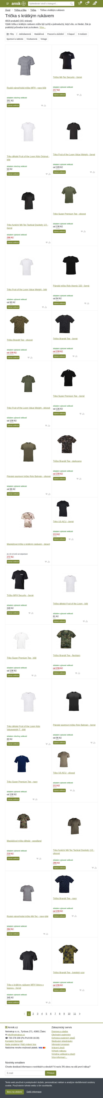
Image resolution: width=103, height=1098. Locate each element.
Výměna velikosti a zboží (63, 1054)
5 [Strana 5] (46, 1014)
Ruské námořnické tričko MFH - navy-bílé (26, 88)
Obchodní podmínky (61, 1035)
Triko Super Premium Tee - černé (69, 396)
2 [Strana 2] (33, 1014)
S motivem (82, 34)
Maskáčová (39, 34)
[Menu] (7, 3)
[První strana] (24, 1013)
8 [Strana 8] (59, 1014)
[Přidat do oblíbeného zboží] (42, 105)
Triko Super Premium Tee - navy (22, 782)
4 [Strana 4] (42, 1014)
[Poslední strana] (79, 1013)
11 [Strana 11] (74, 1014)
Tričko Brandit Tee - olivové (20, 340)
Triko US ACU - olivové (64, 773)
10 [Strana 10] (69, 1014)
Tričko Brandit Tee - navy (65, 898)
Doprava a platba (60, 1031)
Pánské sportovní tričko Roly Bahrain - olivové (29, 476)
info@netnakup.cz (16, 1035)
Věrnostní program (60, 1044)
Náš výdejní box (28, 1044)
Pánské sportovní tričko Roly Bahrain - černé (74, 725)
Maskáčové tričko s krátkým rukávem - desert (28, 544)
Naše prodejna (12, 1044)
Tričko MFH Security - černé (20, 595)
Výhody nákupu (59, 1051)
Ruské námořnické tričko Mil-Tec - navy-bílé (27, 916)
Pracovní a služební (55, 34)
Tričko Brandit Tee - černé (65, 339)
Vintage (44, 39)
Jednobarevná (25, 34)
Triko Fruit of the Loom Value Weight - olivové (28, 408)
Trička (33, 10)
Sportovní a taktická (15, 39)
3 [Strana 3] (37, 1014)
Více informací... (59, 1057)
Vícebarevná (32, 39)
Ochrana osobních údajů (63, 1038)
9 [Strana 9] (64, 1014)
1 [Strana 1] (28, 1014)
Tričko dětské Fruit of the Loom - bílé (70, 604)
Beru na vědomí (14, 1092)
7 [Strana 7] (55, 1014)
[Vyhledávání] (48, 3)
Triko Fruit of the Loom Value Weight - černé (74, 154)
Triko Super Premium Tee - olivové (69, 214)
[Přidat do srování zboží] (44, 105)
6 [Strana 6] (51, 1014)
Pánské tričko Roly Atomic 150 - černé (71, 286)
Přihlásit (50, 1073)
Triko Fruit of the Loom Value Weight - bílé (27, 289)
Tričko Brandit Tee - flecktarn (66, 655)
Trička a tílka (20, 10)
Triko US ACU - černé (63, 521)
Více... (42, 27)
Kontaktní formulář (14, 1041)
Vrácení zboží (58, 1047)
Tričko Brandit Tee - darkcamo (67, 461)
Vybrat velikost (13, 105)
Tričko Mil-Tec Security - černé (67, 77)
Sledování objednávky (62, 1041)
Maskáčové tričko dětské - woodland (24, 841)
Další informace (34, 1092)
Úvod (7, 10)
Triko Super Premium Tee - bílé (21, 658)
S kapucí (71, 34)
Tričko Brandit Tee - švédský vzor (69, 972)
